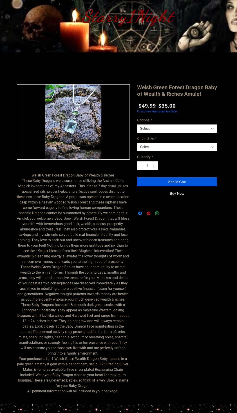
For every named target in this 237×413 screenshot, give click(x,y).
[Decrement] (141, 165)
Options (144, 120)
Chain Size (147, 138)
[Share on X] (165, 213)
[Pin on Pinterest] (148, 213)
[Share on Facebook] (140, 213)
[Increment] (154, 165)
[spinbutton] (147, 165)
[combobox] (177, 128)
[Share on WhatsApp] (157, 213)
